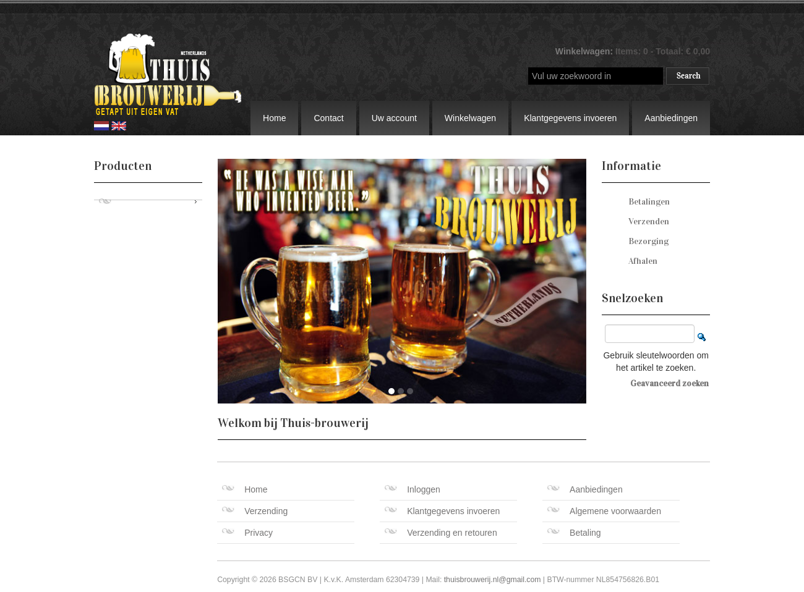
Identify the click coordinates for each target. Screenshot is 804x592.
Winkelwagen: (585, 51)
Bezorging (648, 241)
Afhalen (642, 261)
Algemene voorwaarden (604, 511)
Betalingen (649, 202)
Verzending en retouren (441, 533)
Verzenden (648, 221)
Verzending (255, 511)
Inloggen (412, 489)
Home (274, 118)
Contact (328, 118)
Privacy (247, 533)
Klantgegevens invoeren (570, 118)
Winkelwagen (470, 118)
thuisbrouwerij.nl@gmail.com (492, 579)
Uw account (394, 118)
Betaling (574, 533)
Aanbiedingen (671, 118)
